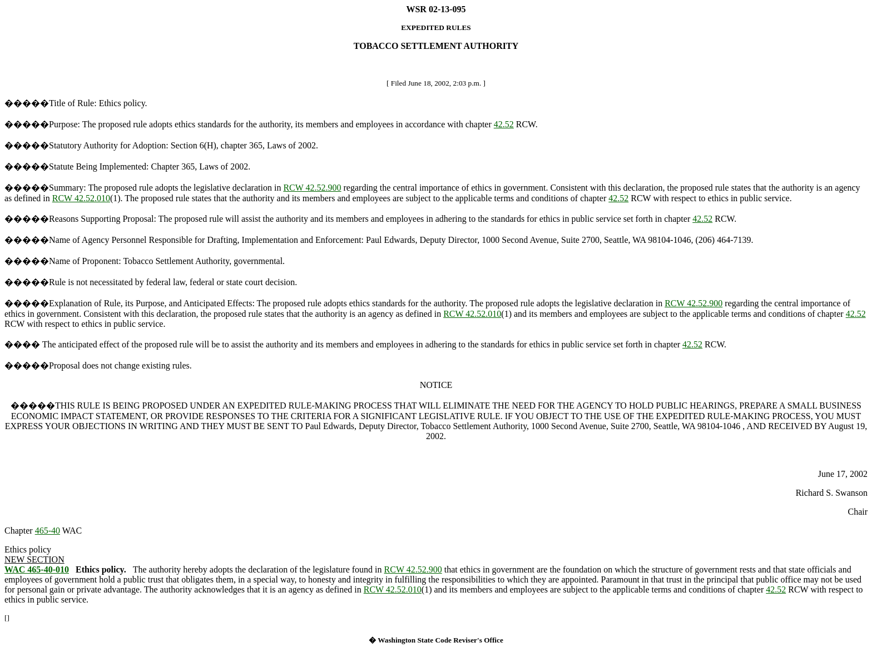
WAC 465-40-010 (36, 569)
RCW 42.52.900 (312, 187)
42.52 (504, 124)
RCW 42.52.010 (81, 198)
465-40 (47, 530)
